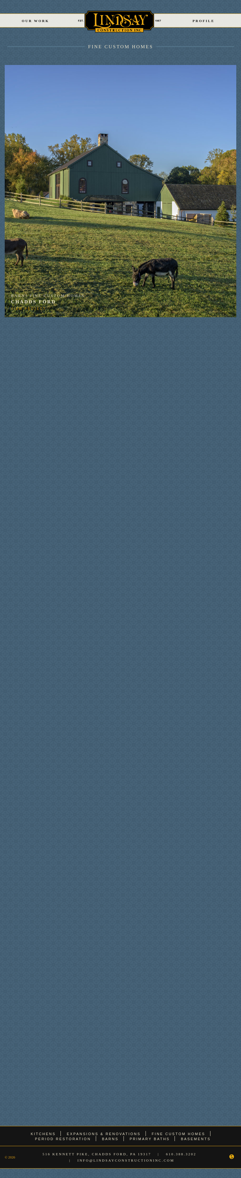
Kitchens (43, 1134)
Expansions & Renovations (104, 1134)
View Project (28, 309)
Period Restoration (63, 1139)
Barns (19, 296)
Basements (196, 1139)
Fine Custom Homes (120, 46)
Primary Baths (150, 1139)
